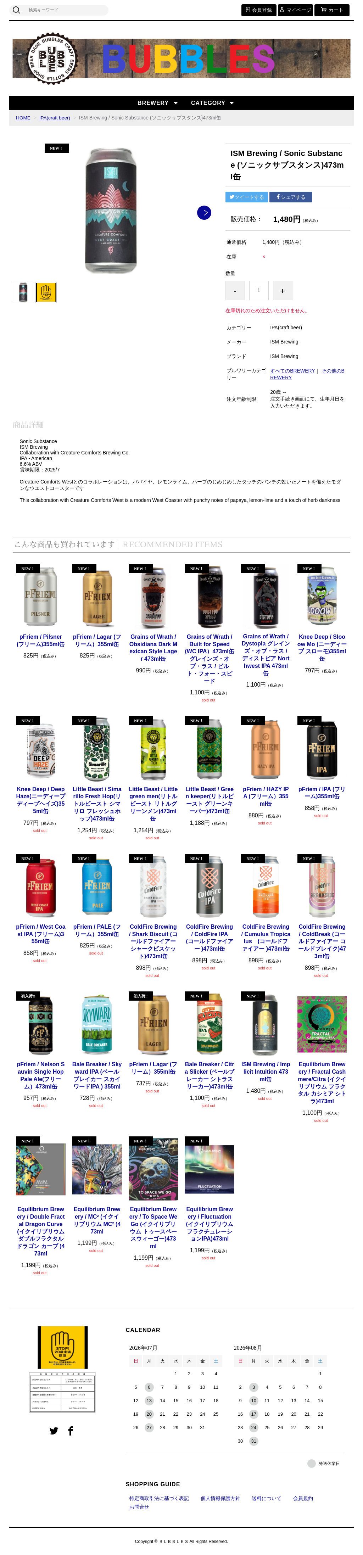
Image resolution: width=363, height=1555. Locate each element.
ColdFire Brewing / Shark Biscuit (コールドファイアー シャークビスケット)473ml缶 (153, 941)
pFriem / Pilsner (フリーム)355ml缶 (41, 640)
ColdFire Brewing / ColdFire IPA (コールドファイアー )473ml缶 (210, 938)
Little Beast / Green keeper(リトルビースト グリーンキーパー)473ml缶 (209, 800)
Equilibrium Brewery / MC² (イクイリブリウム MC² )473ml (97, 1220)
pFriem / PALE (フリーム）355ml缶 (97, 930)
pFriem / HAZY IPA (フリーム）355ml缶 (266, 796)
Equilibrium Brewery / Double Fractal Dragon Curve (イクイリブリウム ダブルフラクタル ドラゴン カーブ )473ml (41, 1231)
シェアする (291, 197)
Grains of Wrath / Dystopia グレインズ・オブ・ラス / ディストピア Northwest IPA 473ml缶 (266, 654)
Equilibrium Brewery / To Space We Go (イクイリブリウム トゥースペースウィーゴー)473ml (153, 1227)
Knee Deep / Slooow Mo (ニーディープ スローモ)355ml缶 (322, 648)
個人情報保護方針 (220, 1497)
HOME (23, 118)
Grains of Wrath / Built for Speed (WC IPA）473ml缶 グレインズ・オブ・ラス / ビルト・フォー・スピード (210, 659)
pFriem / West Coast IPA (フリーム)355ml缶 (40, 934)
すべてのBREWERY (292, 370)
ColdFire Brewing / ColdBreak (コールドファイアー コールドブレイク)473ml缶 (322, 941)
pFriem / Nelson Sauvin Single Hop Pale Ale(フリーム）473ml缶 (41, 1075)
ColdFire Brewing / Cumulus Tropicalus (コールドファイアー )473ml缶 (266, 938)
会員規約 (303, 1497)
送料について (266, 1497)
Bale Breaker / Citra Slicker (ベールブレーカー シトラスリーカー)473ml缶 (209, 1075)
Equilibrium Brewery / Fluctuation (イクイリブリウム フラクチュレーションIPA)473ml (209, 1224)
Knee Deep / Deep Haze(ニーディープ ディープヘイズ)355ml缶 (41, 800)
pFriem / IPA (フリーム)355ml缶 (322, 792)
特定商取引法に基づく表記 (159, 1497)
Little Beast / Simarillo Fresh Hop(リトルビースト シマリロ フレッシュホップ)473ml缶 (97, 803)
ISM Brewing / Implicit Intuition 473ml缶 (265, 1071)
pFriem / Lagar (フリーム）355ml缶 (97, 640)
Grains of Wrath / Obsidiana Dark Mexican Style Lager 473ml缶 (153, 648)
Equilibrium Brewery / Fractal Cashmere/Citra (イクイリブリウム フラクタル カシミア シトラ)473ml (322, 1082)
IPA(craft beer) (56, 118)
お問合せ (139, 1506)
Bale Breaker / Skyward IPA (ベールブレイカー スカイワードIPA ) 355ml (97, 1075)
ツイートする (246, 197)
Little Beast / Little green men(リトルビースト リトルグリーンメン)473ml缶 (153, 803)
